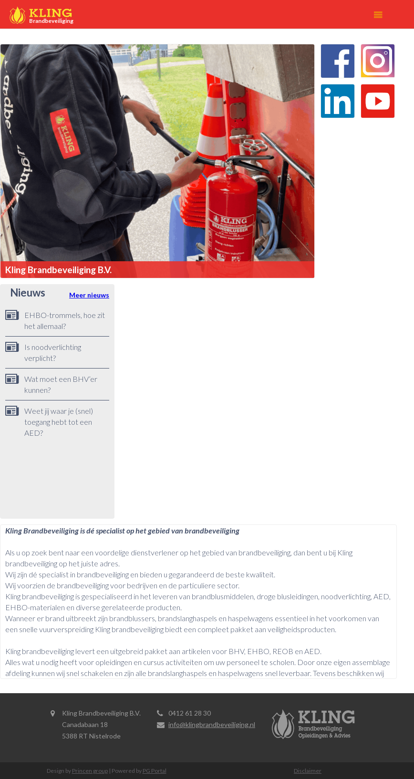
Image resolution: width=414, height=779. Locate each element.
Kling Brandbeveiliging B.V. (58, 269)
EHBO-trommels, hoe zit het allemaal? (64, 320)
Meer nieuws (89, 295)
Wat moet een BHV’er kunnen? (60, 384)
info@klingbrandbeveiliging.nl (211, 724)
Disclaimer (307, 770)
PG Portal (154, 770)
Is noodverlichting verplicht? (52, 352)
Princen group (90, 770)
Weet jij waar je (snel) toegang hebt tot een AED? (58, 421)
